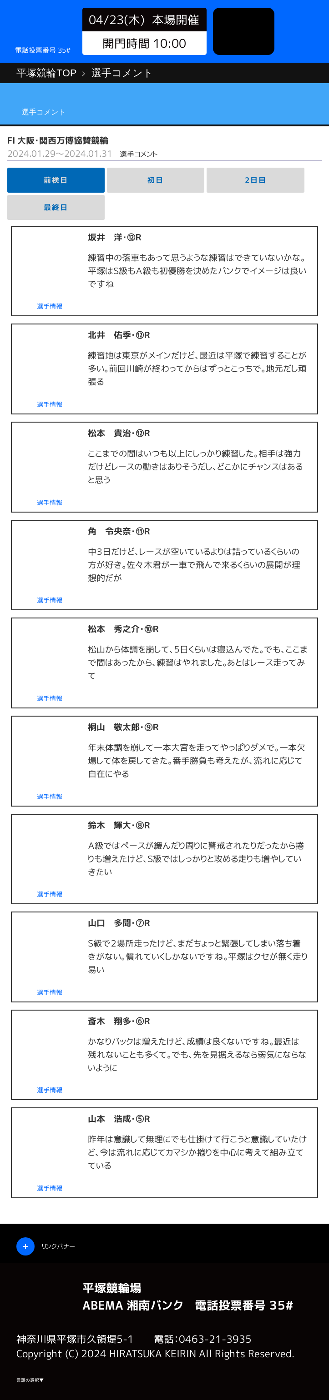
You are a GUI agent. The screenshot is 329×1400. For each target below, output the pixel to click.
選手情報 (49, 306)
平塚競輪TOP (46, 73)
